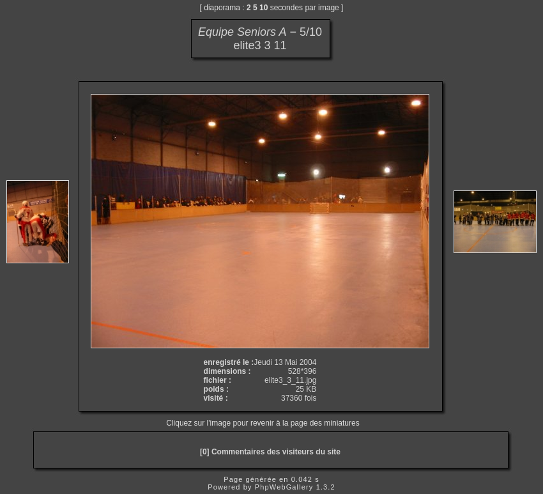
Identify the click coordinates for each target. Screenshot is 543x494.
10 (263, 7)
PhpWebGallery (284, 487)
